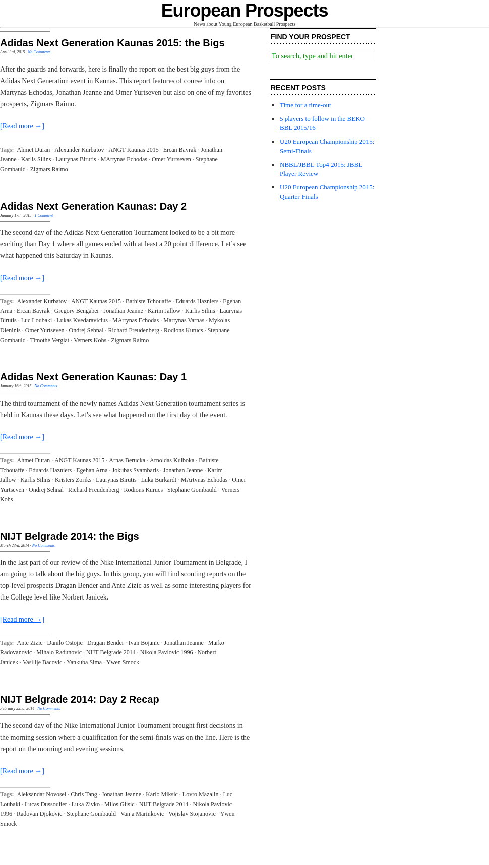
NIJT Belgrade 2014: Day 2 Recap (79, 699)
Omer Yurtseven (171, 159)
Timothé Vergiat (49, 340)
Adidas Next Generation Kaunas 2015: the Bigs (112, 42)
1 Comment (43, 215)
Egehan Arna (91, 470)
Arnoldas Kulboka (172, 460)
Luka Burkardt (158, 479)
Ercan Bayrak (180, 149)
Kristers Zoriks (73, 479)
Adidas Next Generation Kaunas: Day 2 (93, 206)
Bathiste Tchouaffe (148, 301)
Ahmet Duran (33, 149)
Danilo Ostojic (65, 642)
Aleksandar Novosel (42, 794)
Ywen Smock (122, 662)
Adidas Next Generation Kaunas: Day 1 (93, 376)
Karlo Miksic (162, 794)
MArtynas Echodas (124, 159)
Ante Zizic (30, 642)
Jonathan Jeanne (123, 310)
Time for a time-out (305, 105)
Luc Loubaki (36, 320)
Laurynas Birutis (75, 159)
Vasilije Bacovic (42, 662)
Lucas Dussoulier (46, 804)
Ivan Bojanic (144, 642)
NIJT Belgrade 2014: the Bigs (69, 536)
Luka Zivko (86, 804)
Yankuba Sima (84, 662)
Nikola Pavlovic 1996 (166, 652)
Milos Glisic (119, 804)
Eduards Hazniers (196, 301)
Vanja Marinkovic (142, 813)
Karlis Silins (36, 159)
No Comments (39, 52)
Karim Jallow (164, 310)
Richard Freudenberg (133, 330)
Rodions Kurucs (183, 330)
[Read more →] (22, 126)
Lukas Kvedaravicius (82, 320)
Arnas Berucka (127, 460)
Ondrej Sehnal (86, 330)
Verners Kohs (90, 340)
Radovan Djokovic (39, 813)
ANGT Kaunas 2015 (134, 149)
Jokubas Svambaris (135, 470)
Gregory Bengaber (76, 310)
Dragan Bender (105, 642)
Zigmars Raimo (49, 169)
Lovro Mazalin (200, 794)
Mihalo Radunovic (59, 652)
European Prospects (244, 10)
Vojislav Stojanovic (191, 813)
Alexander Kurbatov (79, 149)
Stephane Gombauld (192, 489)
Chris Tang (84, 794)
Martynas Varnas (183, 320)
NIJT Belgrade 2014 (111, 652)
